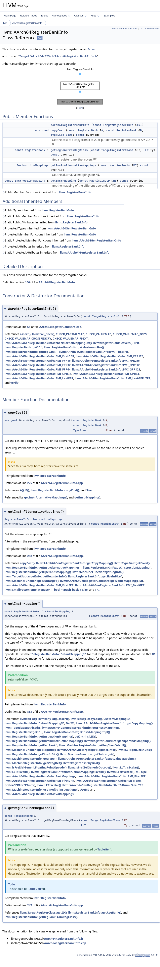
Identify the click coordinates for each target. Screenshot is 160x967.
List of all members (149, 28)
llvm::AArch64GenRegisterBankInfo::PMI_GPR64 (106, 374)
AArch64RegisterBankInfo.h (58, 282)
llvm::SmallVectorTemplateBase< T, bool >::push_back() (43, 589)
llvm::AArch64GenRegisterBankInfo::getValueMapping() (99, 581)
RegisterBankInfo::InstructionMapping (42, 611)
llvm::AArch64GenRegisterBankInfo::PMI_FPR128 (109, 356)
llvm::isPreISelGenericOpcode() (89, 767)
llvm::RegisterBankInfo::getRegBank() (31, 352)
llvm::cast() (78, 719)
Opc (144, 772)
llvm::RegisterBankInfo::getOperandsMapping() (38, 572)
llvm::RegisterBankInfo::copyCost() (55, 490)
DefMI (70, 723)
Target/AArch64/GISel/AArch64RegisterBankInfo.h (58, 56)
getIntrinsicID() (85, 736)
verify (14, 383)
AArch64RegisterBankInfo (27, 23)
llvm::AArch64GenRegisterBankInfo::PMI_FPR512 (106, 365)
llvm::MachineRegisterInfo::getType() (30, 758)
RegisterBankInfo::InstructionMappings (33, 519)
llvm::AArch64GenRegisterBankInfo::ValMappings (39, 794)
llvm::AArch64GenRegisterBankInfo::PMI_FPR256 (106, 360)
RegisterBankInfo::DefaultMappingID (60, 654)
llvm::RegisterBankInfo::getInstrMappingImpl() (77, 732)
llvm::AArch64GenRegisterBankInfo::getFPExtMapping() (80, 728)
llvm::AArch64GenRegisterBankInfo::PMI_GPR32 (38, 374)
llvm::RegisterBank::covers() (112, 343)
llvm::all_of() (28, 719)
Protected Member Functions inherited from (49, 234)
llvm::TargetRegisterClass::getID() (43, 912)
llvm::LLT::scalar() (49, 785)
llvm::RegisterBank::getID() (23, 347)
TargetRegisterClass (117, 150)
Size (69, 135)
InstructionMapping (30, 180)
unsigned (41, 130)
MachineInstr (120, 165)
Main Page (10, 15)
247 (29, 905)
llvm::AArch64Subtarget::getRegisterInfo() (86, 750)
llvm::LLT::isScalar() (126, 767)
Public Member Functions (124, 28)
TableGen (103, 849)
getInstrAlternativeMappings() (45, 497)
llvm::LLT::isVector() (120, 772)
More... (92, 49)
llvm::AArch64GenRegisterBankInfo (71, 228)
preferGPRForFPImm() (20, 785)
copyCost (57, 130)
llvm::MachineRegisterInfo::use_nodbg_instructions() (41, 789)
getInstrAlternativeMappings (73, 165)
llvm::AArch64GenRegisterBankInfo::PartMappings (40, 776)
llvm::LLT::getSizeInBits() (135, 750)
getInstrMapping (63, 180)
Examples (109, 15)
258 (29, 556)
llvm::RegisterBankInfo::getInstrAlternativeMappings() (43, 567)
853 (29, 711)
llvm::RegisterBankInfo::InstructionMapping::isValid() (68, 772)
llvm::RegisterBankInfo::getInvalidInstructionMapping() (44, 741)
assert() (25, 334)
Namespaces (61, 15)
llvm (5, 23)
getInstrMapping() (87, 497)
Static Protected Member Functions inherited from (61, 240)
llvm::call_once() (43, 334)
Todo (11, 884)
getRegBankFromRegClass (69, 150)
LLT (146, 150)
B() (27, 490)
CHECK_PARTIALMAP (70, 334)
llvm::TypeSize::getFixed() (132, 563)
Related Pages (28, 15)
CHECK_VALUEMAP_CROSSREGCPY (28, 338)
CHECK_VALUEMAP (98, 334)
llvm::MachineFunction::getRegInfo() (97, 572)
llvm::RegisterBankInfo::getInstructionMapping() (117, 567)
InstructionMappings (32, 165)
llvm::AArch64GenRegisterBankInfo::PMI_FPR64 (38, 369)
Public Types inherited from (38, 210)
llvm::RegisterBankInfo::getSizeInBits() (95, 576)
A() (22, 490)
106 (27, 282)
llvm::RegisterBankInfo (75, 192)
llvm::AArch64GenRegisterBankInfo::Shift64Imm (96, 785)
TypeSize (57, 135)
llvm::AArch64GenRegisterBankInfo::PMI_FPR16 (38, 360)
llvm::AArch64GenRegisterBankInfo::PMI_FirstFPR (93, 352)
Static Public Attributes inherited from (44, 222)
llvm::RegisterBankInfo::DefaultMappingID (34, 723)
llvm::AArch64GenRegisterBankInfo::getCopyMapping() (74, 563)
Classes (80, 15)
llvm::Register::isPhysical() (81, 763)
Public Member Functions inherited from (46, 192)
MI (135, 165)
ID (32, 654)
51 (28, 327)
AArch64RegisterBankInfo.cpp (60, 327)
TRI (139, 125)
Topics (44, 15)
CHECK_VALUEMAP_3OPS (130, 334)
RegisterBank (88, 130)
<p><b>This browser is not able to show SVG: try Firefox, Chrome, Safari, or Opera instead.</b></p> (80, 86)
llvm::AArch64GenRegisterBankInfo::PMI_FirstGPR (39, 356)
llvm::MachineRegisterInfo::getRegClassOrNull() (92, 745)
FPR (136, 343)
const (97, 125)
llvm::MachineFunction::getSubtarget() (32, 581)
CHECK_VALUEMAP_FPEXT (70, 338)
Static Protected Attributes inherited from (56, 252)
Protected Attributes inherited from (43, 246)
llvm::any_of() (47, 719)
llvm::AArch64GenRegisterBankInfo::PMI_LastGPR (109, 378)
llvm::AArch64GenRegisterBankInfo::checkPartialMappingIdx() (48, 343)
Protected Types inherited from (49, 228)
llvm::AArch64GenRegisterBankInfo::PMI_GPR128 (106, 369)
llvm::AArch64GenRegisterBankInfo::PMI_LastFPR (39, 378)
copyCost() (27, 563)
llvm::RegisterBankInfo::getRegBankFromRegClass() (41, 917)
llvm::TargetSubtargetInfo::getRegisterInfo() (36, 576)
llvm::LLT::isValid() (17, 772)
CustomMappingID (117, 719)
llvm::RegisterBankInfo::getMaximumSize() (74, 347)
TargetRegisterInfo (118, 125)
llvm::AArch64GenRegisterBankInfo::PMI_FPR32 (38, 365)
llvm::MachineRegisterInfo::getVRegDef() (33, 763)
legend (80, 107)
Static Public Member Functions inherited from (50, 216)
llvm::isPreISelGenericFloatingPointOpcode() (36, 767)
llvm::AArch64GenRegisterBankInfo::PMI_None (108, 781)
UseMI (84, 789)
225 (29, 483)
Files (95, 15)
